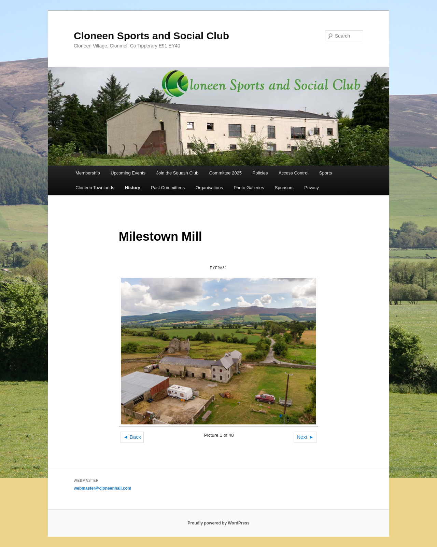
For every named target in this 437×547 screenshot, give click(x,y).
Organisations (209, 187)
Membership (87, 173)
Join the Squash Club (177, 173)
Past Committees (168, 187)
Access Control (293, 173)
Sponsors (284, 187)
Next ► (305, 437)
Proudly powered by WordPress (218, 523)
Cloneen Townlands (94, 187)
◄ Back (132, 437)
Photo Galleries (249, 187)
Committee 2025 (225, 173)
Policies (260, 173)
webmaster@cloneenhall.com (102, 488)
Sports (325, 173)
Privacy (311, 187)
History (132, 187)
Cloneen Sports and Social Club (151, 35)
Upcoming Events (128, 173)
